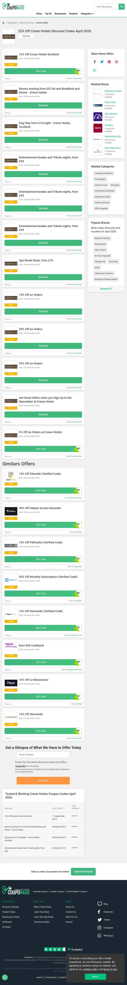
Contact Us (71, 912)
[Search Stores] (122, 7)
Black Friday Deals (42, 907)
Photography (100, 179)
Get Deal (43, 105)
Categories (86, 13)
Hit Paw (79, 532)
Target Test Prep (76, 635)
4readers (109, 125)
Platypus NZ (100, 261)
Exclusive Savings (10, 907)
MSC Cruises (100, 250)
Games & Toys (101, 185)
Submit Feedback (83, 871)
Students (73, 13)
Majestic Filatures (102, 238)
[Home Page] (4, 23)
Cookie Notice (64, 977)
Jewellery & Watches (104, 173)
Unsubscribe (20, 766)
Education (115, 185)
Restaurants (60, 13)
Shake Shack (100, 244)
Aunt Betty (113, 261)
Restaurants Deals (10, 917)
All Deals (6, 927)
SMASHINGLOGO (113, 136)
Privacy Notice (50, 977)
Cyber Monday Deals (43, 917)
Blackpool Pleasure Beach (106, 279)
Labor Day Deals (41, 912)
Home (39, 13)
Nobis (97, 267)
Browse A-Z (106, 288)
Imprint (69, 922)
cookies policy (90, 969)
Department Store (102, 197)
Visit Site (26, 36)
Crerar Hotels (42, 23)
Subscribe (43, 780)
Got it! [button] (95, 976)
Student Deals (8, 912)
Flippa (80, 704)
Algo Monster (111, 114)
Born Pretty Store (113, 148)
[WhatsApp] (6, 977)
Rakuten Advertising (75, 669)
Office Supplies (101, 208)
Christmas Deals (41, 922)
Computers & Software (104, 191)
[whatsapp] (95, 70)
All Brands (7, 922)
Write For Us (71, 917)
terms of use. (110, 969)
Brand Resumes (76, 498)
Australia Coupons (40, 891)
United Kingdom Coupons (77, 891)
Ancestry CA (77, 738)
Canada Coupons (57, 891)
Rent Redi (78, 601)
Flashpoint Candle (113, 91)
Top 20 (48, 13)
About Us (70, 907)
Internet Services (26, 23)
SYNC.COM (110, 102)
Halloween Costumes (104, 273)
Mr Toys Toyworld (102, 256)
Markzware (78, 566)
